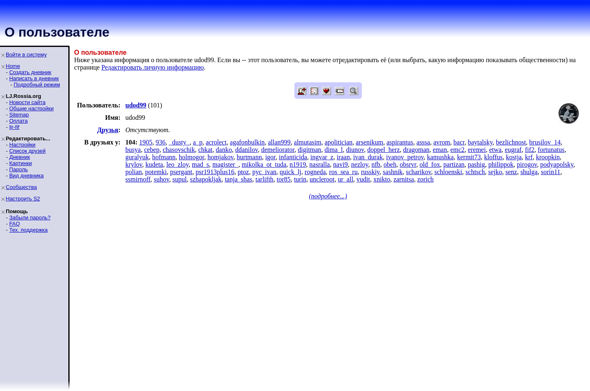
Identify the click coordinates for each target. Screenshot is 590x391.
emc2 (457, 149)
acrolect (216, 142)
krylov (134, 164)
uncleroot (322, 179)
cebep (151, 149)
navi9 (340, 164)
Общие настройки (31, 108)
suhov (161, 179)
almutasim (308, 142)
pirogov (527, 164)
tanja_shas (238, 179)
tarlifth (265, 179)
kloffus (493, 157)
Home (13, 66)
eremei (477, 149)
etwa (495, 149)
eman (440, 149)
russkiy (370, 171)
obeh (390, 164)
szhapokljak (205, 179)
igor (270, 157)
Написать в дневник (33, 78)
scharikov (418, 171)
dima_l (333, 149)
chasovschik (179, 149)
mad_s (200, 164)
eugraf (513, 149)
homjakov (220, 157)
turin (300, 179)
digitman (309, 149)
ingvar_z (321, 157)
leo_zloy (177, 164)
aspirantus (400, 142)
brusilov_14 (544, 142)
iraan (343, 157)
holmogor (191, 157)
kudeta (154, 164)
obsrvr (408, 164)
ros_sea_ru (343, 171)
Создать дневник (30, 72)
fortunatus (551, 149)
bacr (458, 142)
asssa (423, 142)
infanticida (293, 157)
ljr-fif (14, 127)
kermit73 (469, 157)
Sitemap (19, 115)
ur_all (345, 179)
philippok (500, 164)
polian (134, 171)
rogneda (315, 171)
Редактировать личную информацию (152, 67)
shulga (529, 171)
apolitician (338, 142)
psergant (181, 171)
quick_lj (290, 171)
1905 (145, 142)
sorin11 (550, 171)
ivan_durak (368, 157)
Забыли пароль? (29, 217)
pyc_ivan (264, 171)
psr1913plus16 (215, 171)
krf (529, 157)
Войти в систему (26, 54)
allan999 (279, 142)
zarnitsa (404, 179)
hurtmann (249, 157)
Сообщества (21, 187)
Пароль (18, 169)
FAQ (14, 224)
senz (511, 171)
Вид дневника (26, 175)
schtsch (475, 171)
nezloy (359, 164)
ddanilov (246, 149)
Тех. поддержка (28, 230)
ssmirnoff (138, 179)
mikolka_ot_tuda (264, 164)
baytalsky (480, 142)
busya (133, 149)
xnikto (381, 179)
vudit (363, 179)
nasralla (319, 164)
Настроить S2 (23, 199)
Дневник (19, 157)
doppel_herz (383, 149)
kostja (514, 157)
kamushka (440, 157)
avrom (441, 142)
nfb (375, 164)
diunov (355, 149)
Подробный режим (37, 84)
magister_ (225, 164)
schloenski (448, 171)
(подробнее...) (328, 196)
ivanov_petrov (405, 157)
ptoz (243, 171)
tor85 (284, 179)
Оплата (18, 121)
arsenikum (369, 142)
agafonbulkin (247, 142)
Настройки (22, 145)
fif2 (529, 149)
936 (161, 142)
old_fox (430, 164)
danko (224, 149)
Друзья (107, 129)
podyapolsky (557, 164)
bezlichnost (511, 142)
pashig (476, 164)
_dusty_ (179, 142)
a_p (198, 142)
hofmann (163, 157)
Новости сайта (27, 102)
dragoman (416, 149)
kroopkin (548, 157)
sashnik (393, 171)
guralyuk (137, 157)
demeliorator (277, 149)
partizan (454, 164)
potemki (156, 171)
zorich (425, 179)
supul (180, 179)
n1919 (297, 164)
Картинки (20, 163)
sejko (495, 171)
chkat (205, 149)
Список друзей (27, 151)
